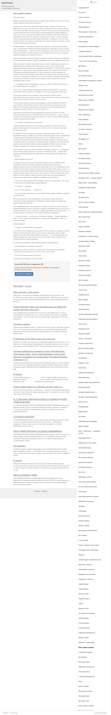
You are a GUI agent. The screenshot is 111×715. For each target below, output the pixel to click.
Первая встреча (82, 411)
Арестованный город (84, 447)
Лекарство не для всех (85, 270)
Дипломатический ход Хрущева (87, 285)
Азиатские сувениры (84, 275)
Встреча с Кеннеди (84, 226)
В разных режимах (83, 520)
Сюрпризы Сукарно (84, 265)
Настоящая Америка (84, 158)
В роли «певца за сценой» (86, 705)
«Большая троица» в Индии (86, 241)
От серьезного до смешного (86, 613)
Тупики (80, 603)
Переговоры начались (84, 438)
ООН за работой (83, 207)
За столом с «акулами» (85, 129)
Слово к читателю (83, 17)
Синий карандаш (83, 589)
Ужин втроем (82, 511)
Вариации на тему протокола (86, 574)
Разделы (44, 491)
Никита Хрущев (83, 41)
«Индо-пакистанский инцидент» (88, 319)
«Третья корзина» (83, 618)
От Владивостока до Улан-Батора (88, 550)
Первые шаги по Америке (86, 109)
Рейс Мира (81, 192)
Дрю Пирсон (82, 66)
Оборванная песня (83, 329)
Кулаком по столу (83, 608)
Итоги (80, 681)
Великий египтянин (84, 387)
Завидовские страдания (85, 462)
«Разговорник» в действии (86, 569)
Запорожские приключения (86, 392)
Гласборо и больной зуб (85, 343)
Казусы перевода (83, 119)
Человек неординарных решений (88, 314)
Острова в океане (21, 324)
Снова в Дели (82, 256)
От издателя (82, 12)
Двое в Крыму (82, 535)
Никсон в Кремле (83, 426)
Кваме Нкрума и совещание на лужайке (90, 80)
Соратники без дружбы (85, 652)
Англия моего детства (84, 22)
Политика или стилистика (86, 452)
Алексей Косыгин (83, 309)
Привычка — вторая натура (86, 642)
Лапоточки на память (84, 163)
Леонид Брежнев (83, 406)
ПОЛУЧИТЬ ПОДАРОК (23, 274)
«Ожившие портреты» (85, 51)
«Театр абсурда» (83, 134)
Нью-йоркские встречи (85, 124)
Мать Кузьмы (82, 148)
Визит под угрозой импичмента (87, 530)
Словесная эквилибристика (86, 676)
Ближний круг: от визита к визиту (88, 236)
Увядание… (81, 555)
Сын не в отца (82, 290)
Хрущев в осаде (83, 85)
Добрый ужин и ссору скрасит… (88, 443)
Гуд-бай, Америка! (83, 525)
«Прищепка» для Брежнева (86, 667)
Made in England (83, 299)
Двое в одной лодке (84, 217)
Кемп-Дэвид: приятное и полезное (88, 496)
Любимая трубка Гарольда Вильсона (89, 382)
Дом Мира (81, 506)
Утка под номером (83, 623)
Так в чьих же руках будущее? (87, 482)
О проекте (37, 491)
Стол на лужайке (83, 540)
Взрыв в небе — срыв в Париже (87, 183)
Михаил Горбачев (83, 686)
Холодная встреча (83, 197)
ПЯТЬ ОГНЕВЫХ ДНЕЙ (25, 475)
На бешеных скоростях (85, 467)
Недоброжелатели (83, 294)
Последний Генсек (83, 696)
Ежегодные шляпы (83, 662)
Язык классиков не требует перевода (89, 173)
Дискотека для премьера (85, 353)
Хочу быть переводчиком (85, 36)
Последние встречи (84, 304)
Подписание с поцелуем (85, 579)
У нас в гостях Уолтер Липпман (87, 61)
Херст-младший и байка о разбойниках (90, 56)
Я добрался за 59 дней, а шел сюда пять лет (34, 339)
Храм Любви (82, 251)
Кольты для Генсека (84, 516)
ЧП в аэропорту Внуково (85, 457)
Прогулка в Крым (83, 71)
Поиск (93, 2)
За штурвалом (82, 358)
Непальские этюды (84, 246)
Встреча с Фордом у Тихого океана (88, 545)
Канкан (80, 144)
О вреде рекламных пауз (85, 90)
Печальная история (84, 260)
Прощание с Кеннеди (84, 231)
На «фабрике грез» (83, 139)
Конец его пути (82, 402)
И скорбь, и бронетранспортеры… (88, 397)
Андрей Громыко (83, 584)
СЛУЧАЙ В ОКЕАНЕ (23, 416)
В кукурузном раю (83, 168)
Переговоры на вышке (85, 477)
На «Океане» (19, 446)
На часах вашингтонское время (87, 486)
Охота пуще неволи (84, 671)
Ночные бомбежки (83, 27)
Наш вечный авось (83, 105)
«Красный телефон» (84, 333)
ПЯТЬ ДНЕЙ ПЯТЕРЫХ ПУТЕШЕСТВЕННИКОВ (37, 431)
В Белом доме (82, 491)
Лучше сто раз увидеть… (85, 338)
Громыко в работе (83, 637)
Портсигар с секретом (84, 564)
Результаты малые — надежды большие (90, 178)
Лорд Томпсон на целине (85, 95)
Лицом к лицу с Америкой (86, 100)
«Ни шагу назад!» (83, 594)
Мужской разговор (83, 377)
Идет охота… (82, 472)
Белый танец (82, 367)
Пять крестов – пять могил (26, 292)
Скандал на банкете (84, 153)
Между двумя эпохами (85, 691)
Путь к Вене (82, 221)
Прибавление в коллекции (86, 501)
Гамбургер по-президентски (86, 632)
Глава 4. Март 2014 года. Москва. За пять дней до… (38, 387)
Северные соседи (83, 363)
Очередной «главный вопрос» (87, 187)
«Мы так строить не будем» (86, 202)
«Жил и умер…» (83, 324)
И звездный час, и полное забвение (88, 46)
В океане (17, 374)
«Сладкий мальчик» (84, 628)
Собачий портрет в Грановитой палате (89, 559)
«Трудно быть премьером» (86, 372)
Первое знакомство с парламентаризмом (90, 212)
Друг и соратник (83, 280)
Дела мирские (82, 657)
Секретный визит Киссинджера (87, 421)
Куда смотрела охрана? (85, 75)
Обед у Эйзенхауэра (84, 114)
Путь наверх (82, 416)
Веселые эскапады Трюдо (86, 348)
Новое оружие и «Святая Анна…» (88, 32)
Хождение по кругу (84, 598)
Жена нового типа (83, 701)
